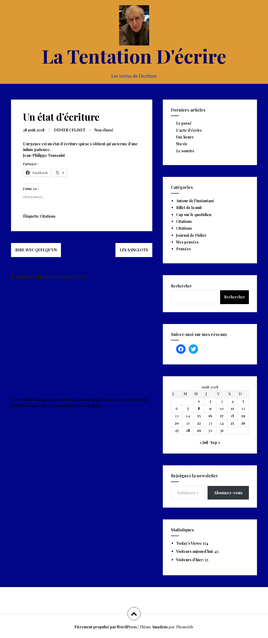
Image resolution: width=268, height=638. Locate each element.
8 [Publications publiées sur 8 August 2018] (199, 408)
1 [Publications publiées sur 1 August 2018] (199, 401)
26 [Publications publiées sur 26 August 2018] (243, 423)
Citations (47, 216)
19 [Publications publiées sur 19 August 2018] (243, 415)
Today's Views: (189, 543)
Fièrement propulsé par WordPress (105, 626)
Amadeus (160, 626)
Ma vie (181, 143)
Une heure (185, 137)
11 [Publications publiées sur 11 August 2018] (232, 408)
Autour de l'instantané (195, 200)
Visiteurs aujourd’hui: (195, 551)
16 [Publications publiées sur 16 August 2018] (210, 415)
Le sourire (185, 150)
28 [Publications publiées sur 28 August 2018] (188, 430)
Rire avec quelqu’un (36, 249)
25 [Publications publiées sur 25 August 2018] (232, 423)
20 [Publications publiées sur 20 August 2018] (177, 423)
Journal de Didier (191, 235)
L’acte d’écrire (189, 130)
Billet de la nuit (189, 207)
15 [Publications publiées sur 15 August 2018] (199, 415)
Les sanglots (134, 249)
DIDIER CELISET (69, 129)
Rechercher (181, 285)
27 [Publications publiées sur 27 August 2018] (177, 430)
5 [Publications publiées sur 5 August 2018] (243, 401)
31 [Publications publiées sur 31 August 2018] (222, 430)
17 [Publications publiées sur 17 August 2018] (222, 415)
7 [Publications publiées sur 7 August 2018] (188, 408)
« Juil (204, 442)
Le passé (184, 123)
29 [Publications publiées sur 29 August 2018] (199, 430)
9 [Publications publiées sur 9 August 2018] (210, 408)
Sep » (215, 442)
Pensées (183, 248)
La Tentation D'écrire (134, 55)
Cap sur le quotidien (193, 214)
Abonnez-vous (228, 492)
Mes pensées (187, 242)
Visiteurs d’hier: (190, 559)
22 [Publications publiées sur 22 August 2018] (199, 423)
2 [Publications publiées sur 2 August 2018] (210, 401)
